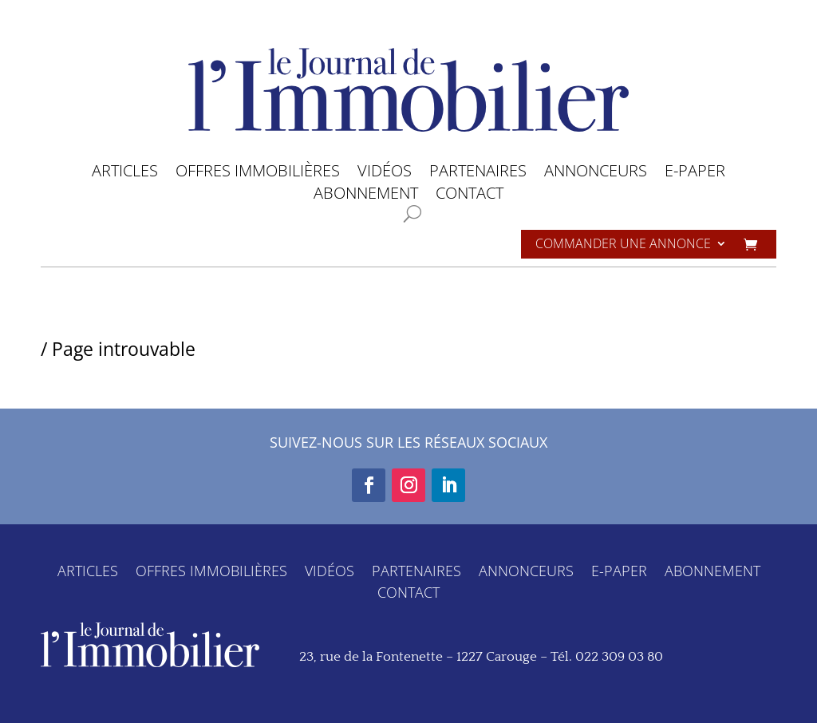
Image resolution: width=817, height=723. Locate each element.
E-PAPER (695, 173)
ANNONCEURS (595, 173)
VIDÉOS (384, 173)
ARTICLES (125, 173)
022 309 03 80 (619, 657)
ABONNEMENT (366, 195)
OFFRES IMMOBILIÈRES (258, 173)
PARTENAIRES (478, 173)
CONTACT (469, 195)
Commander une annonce (623, 244)
